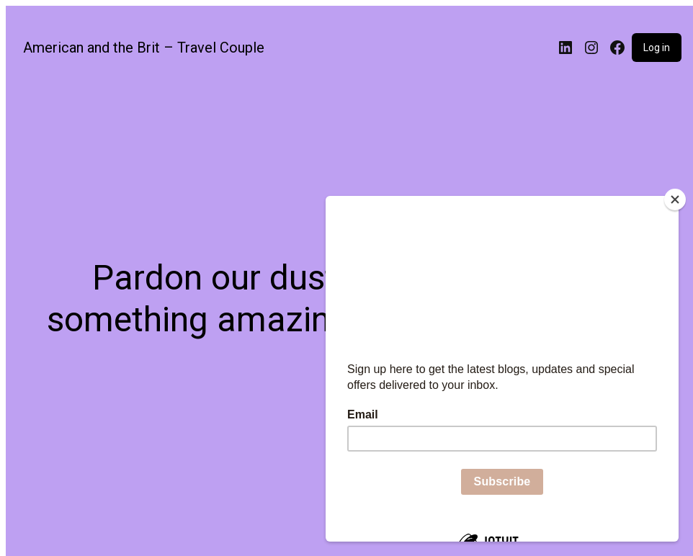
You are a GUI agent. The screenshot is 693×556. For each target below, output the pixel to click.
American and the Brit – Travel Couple (143, 47)
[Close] (675, 199)
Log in (656, 47)
